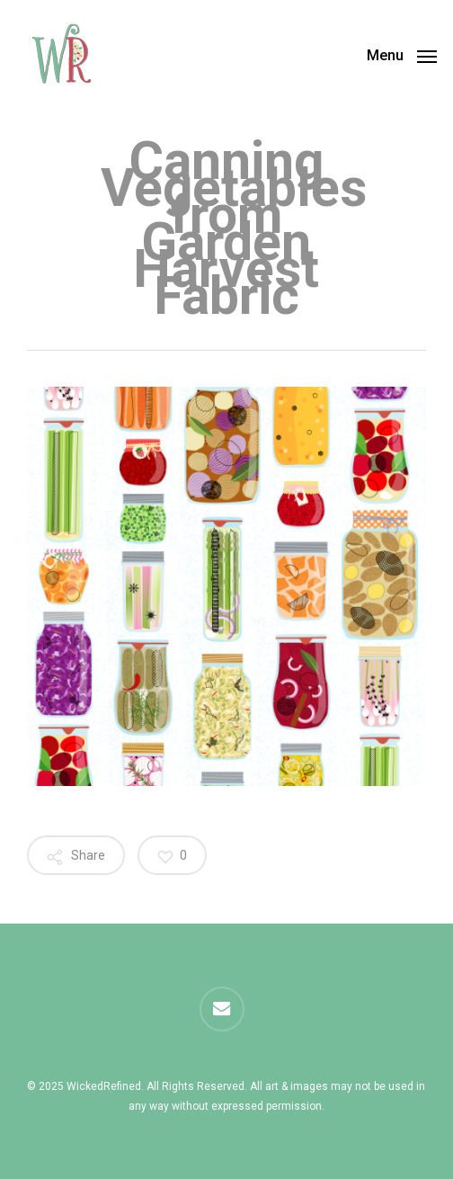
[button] (402, 54)
